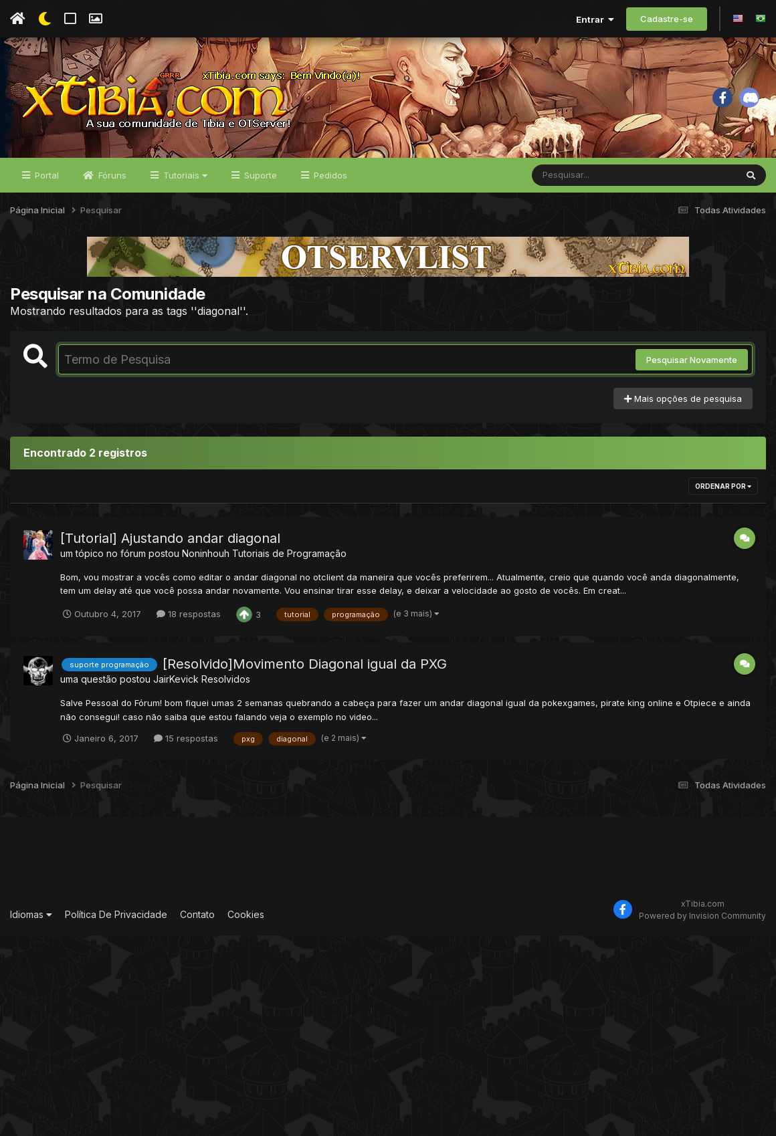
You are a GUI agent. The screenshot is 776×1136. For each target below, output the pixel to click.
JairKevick (176, 679)
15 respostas (186, 738)
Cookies (245, 914)
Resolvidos (225, 679)
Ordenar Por (723, 486)
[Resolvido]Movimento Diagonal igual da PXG (305, 664)
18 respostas (189, 613)
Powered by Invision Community (702, 916)
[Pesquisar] (583, 175)
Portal (45, 175)
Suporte (259, 175)
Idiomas (31, 914)
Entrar (595, 19)
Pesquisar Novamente (691, 359)
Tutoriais (184, 175)
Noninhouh (205, 553)
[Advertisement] (388, 860)
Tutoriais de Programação (289, 553)
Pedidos (329, 175)
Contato (197, 914)
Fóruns (111, 175)
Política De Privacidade (116, 914)
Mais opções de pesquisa (683, 398)
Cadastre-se (666, 18)
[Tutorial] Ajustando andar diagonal (170, 538)
